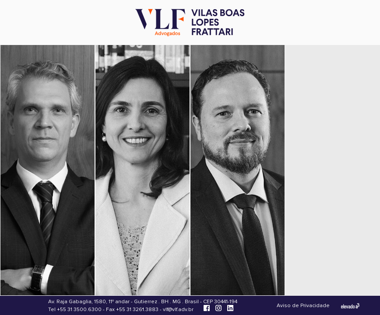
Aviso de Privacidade (303, 305)
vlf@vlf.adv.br (178, 309)
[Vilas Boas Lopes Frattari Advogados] (190, 23)
